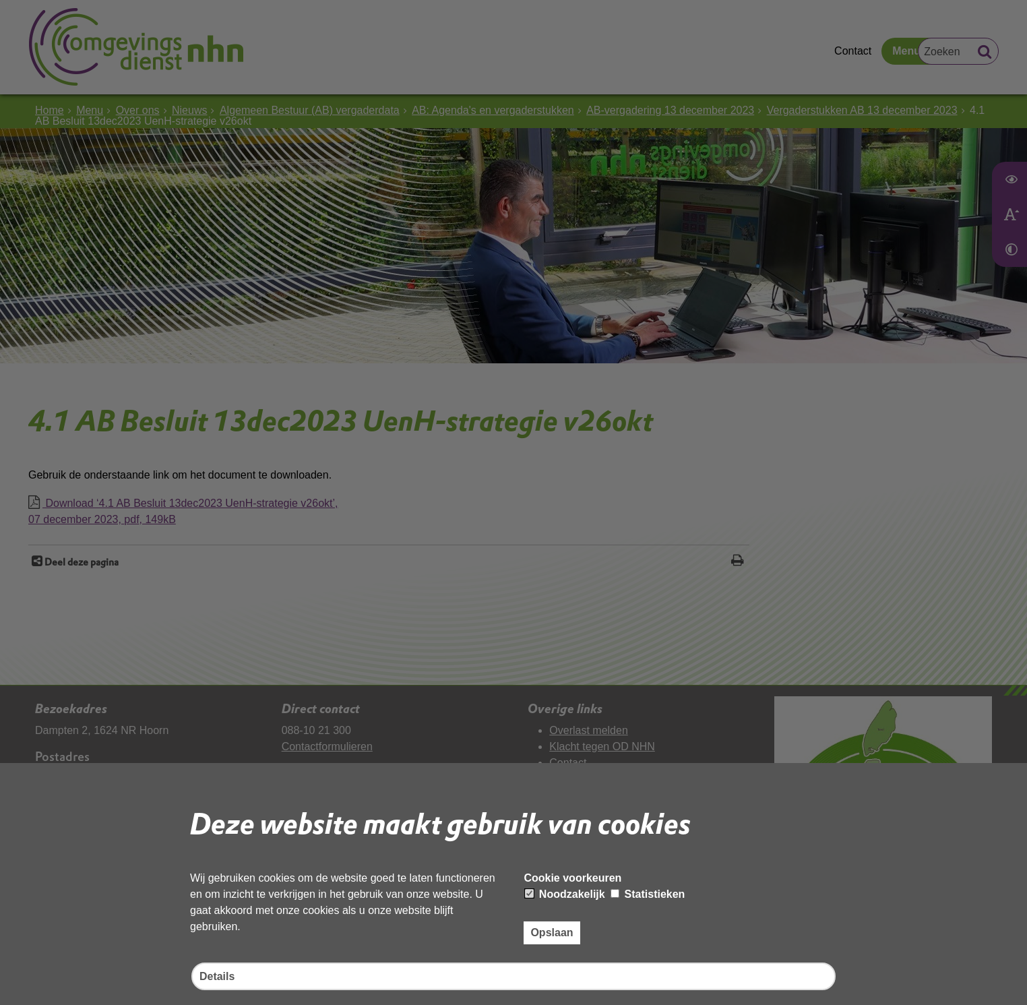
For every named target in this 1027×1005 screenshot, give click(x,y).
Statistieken (648, 894)
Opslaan (551, 932)
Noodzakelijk (564, 894)
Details (217, 976)
